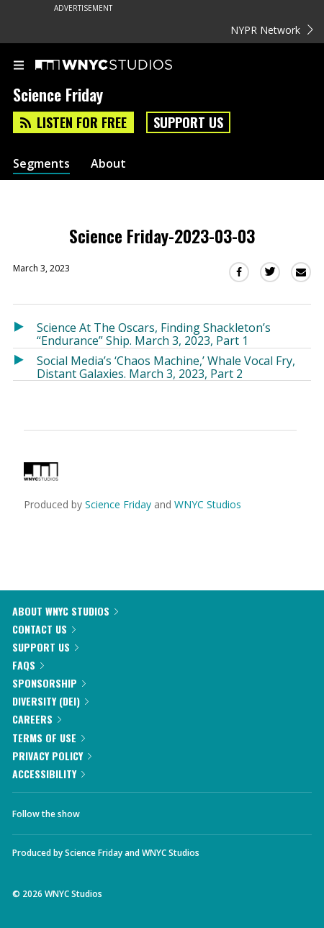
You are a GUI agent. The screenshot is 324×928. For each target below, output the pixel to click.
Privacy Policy (51, 755)
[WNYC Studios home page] (121, 65)
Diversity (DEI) (50, 700)
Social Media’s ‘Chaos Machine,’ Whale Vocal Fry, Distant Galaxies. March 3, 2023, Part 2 (166, 367)
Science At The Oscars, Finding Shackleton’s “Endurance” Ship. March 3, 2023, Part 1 (154, 334)
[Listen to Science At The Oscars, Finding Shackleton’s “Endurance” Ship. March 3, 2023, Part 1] (25, 331)
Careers (36, 718)
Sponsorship (49, 682)
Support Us (188, 122)
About (108, 163)
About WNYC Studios (65, 610)
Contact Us (44, 628)
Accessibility (48, 773)
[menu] (19, 66)
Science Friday (118, 504)
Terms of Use (48, 737)
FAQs (28, 664)
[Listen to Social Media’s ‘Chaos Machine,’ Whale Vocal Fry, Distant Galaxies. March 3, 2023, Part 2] (25, 364)
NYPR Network (271, 30)
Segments (41, 163)
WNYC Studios (207, 504)
